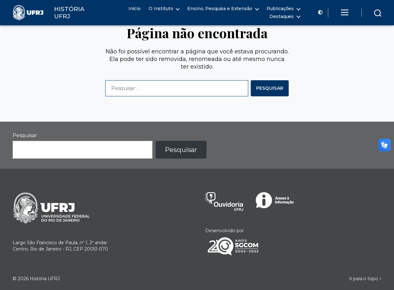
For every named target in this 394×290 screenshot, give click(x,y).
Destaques (281, 16)
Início (134, 8)
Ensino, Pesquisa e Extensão (219, 8)
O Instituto (161, 8)
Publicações (280, 8)
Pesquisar (25, 135)
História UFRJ (45, 278)
